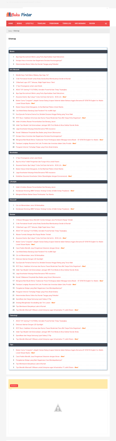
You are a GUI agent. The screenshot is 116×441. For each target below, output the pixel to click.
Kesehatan (14, 149)
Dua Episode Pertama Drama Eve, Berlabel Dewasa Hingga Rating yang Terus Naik (44, 111)
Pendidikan (54, 20)
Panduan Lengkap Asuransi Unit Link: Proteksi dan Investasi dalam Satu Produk (43, 140)
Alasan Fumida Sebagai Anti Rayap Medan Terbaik (33, 231)
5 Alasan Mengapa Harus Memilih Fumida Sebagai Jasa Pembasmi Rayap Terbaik (44, 216)
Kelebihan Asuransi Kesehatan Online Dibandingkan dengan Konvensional (41, 173)
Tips (11, 341)
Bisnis (19, 20)
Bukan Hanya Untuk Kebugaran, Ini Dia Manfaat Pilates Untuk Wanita (39, 103)
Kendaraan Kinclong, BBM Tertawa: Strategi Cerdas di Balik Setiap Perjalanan (42, 187)
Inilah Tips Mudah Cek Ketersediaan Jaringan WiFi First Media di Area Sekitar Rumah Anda (47, 122)
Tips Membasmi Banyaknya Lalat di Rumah (31, 303)
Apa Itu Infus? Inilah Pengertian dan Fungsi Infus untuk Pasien (37, 158)
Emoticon (14, 382)
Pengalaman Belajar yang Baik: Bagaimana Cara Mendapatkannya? (39, 285)
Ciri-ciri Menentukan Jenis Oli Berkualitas (30, 202)
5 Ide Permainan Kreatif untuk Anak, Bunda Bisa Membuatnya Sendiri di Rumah (43, 75)
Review (92, 20)
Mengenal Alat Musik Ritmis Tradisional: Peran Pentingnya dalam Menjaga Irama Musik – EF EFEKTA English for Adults (57, 136)
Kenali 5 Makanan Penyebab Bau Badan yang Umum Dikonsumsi (38, 129)
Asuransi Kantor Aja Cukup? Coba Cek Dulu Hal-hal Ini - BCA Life (38, 93)
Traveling (41, 20)
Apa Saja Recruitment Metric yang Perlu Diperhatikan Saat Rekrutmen (40, 53)
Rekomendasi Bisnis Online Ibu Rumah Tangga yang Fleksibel (37, 61)
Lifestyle (29, 20)
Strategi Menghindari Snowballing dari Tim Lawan (33, 299)
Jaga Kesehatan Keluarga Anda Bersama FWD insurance (35, 125)
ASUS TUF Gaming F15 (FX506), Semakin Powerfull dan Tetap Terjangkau (41, 86)
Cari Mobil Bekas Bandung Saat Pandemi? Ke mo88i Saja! (36, 107)
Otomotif (13, 196)
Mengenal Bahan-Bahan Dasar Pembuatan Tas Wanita (35, 191)
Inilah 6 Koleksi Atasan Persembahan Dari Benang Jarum (36, 118)
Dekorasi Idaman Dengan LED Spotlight (29, 255)
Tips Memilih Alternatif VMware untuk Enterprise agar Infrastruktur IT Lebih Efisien (44, 306)
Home (10, 27)
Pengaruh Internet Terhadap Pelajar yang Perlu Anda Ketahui (37, 144)
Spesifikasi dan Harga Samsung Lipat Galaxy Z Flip (33, 295)
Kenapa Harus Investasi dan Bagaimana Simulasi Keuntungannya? (39, 57)
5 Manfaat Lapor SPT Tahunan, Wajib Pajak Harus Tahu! (35, 79)
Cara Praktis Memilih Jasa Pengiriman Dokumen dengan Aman (37, 245)
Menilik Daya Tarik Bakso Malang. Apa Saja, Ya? (32, 72)
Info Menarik (80, 20)
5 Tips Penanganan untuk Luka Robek (29, 82)
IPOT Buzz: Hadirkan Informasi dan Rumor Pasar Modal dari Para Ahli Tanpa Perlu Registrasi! (48, 114)
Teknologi (66, 20)
